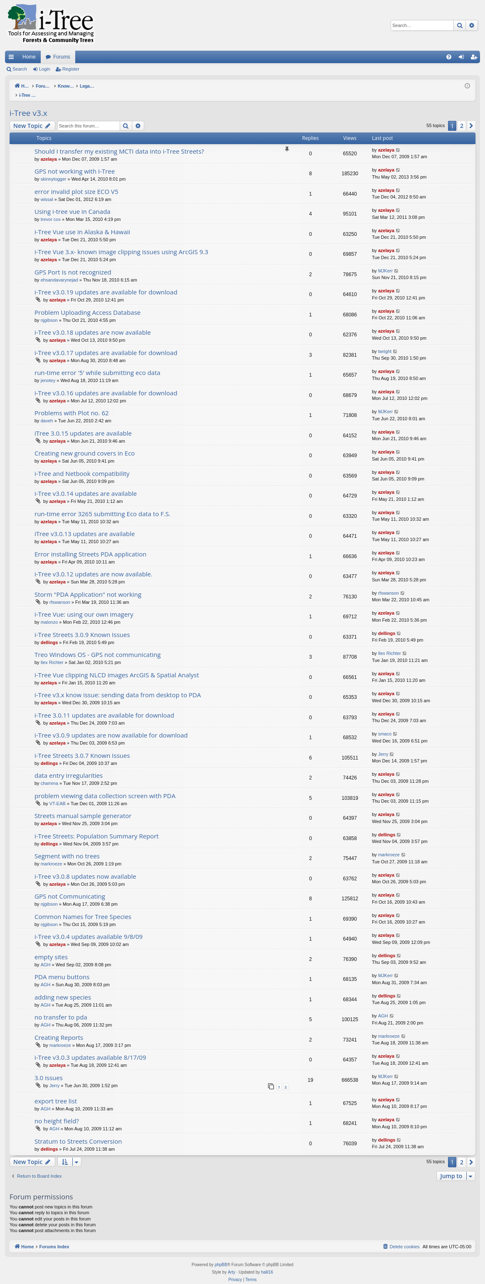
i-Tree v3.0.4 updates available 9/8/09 (88, 928)
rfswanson (59, 593)
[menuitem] (449, 57)
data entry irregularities (68, 766)
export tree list (55, 1092)
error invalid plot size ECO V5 (76, 183)
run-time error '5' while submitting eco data (97, 364)
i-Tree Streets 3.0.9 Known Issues (82, 626)
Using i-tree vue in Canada (72, 202)
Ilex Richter (52, 653)
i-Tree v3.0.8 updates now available (85, 867)
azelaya (49, 150)
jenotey (48, 371)
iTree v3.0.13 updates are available (84, 525)
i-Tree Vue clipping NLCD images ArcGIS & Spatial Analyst (116, 666)
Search (19, 68)
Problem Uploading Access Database (87, 303)
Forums (61, 57)
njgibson (49, 311)
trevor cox (51, 210)
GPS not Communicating (69, 887)
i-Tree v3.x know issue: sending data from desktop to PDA (117, 686)
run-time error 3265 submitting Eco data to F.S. (102, 505)
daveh (47, 411)
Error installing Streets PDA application (90, 545)
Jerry (383, 745)
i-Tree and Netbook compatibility (82, 465)
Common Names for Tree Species (82, 908)
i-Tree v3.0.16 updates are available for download (105, 384)
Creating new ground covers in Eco (84, 444)
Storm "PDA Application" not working (87, 585)
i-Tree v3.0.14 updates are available (85, 484)
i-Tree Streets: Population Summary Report (96, 827)
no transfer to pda (60, 1008)
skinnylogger (53, 170)
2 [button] (461, 117)
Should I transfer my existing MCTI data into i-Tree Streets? (119, 142)
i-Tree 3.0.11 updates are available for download (104, 706)
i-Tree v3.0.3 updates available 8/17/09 (90, 1048)
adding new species (62, 988)
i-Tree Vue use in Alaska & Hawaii (82, 223)
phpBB (221, 1256)
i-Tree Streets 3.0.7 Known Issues (82, 746)
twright (384, 342)
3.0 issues (48, 1069)
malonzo (49, 613)
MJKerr (385, 262)
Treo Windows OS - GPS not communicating (97, 646)
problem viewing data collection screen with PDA (104, 787)
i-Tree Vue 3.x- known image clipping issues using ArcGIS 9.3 (121, 243)
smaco (384, 725)
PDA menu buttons (61, 968)
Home (29, 57)
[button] (471, 117)
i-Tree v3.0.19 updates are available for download (105, 283)
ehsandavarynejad (59, 271)
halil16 (267, 1263)
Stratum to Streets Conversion (78, 1132)
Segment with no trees (67, 847)
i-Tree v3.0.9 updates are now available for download (111, 726)
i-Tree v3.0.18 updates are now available (92, 323)
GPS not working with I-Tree (74, 162)
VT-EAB (57, 794)
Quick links (12, 58)
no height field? (56, 1112)
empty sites (51, 948)
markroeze (51, 855)
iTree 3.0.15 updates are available (83, 424)
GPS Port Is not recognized (72, 263)
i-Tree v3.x (28, 104)
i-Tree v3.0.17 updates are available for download (105, 344)
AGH (46, 955)
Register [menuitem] (475, 58)
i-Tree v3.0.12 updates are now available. (93, 565)
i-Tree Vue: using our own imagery (83, 605)
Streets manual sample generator (82, 807)
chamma (49, 774)
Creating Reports (58, 1028)
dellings (49, 633)
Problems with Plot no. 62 (71, 404)
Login (44, 68)
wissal (47, 190)
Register (70, 68)
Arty (231, 1263)
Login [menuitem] (463, 58)
